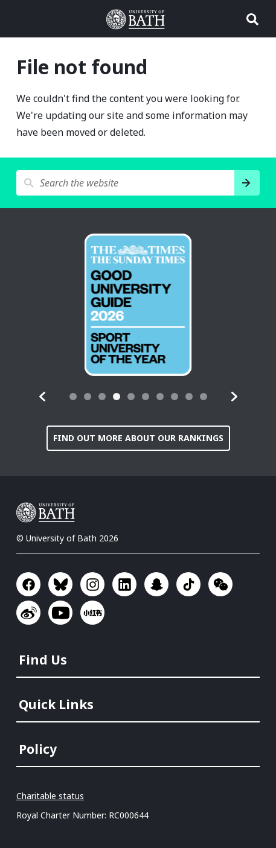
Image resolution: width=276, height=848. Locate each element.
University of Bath (48, 512)
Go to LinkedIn (124, 584)
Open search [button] (252, 19)
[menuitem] (139, 656)
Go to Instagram (92, 584)
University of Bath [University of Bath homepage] (138, 19)
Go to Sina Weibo (28, 613)
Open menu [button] (23, 19)
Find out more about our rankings (138, 438)
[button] (43, 396)
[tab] (73, 396)
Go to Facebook (28, 584)
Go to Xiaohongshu (92, 613)
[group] (138, 305)
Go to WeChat (220, 584)
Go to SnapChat (156, 584)
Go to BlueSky (60, 584)
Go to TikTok (188, 584)
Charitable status (50, 796)
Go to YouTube (60, 613)
